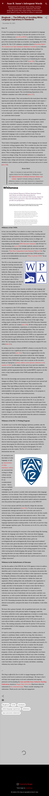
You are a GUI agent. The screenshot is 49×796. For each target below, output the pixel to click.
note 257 (31, 94)
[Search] (46, 4)
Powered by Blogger (25, 784)
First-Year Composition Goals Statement (22, 251)
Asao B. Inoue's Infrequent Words (24, 3)
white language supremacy (11, 709)
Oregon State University (23, 684)
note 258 (4, 165)
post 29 (17, 246)
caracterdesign (28, 788)
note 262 (18, 353)
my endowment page (17, 686)
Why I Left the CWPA (35, 256)
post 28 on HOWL (21, 37)
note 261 (8, 344)
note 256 (31, 61)
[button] (46, 18)
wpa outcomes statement (11, 713)
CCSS (13, 705)
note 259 (39, 251)
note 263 (24, 508)
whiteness (26, 709)
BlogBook (6, 705)
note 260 (24, 324)
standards (21, 705)
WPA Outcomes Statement (28, 244)
